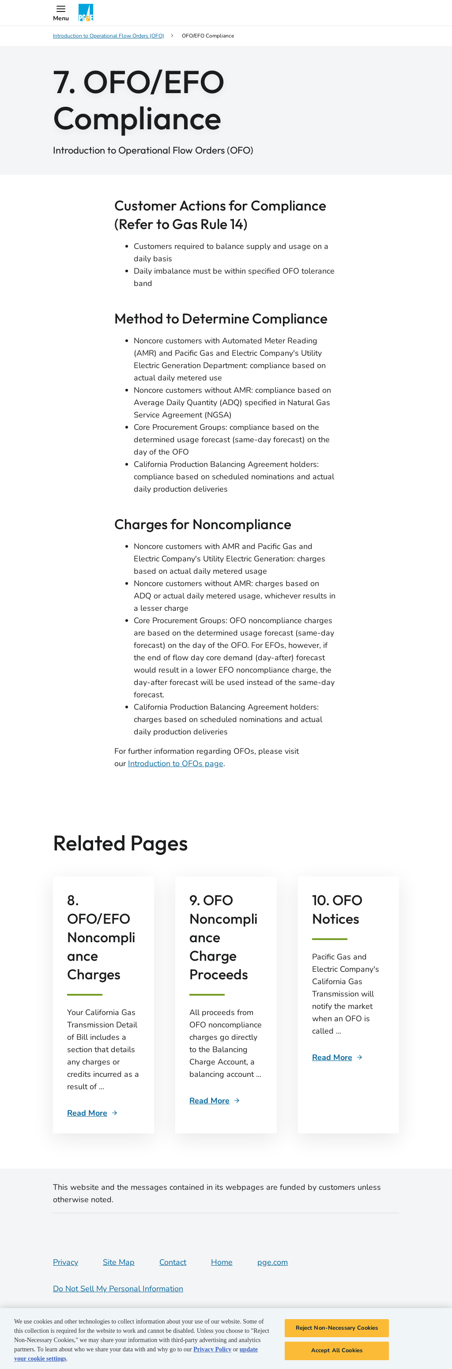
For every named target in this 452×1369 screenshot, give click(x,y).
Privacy (65, 1262)
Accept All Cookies (336, 1350)
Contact (172, 1262)
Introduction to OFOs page (175, 763)
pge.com (272, 1262)
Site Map (119, 1262)
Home (222, 1262)
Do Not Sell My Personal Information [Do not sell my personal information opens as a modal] (118, 1288)
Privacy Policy (212, 1349)
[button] (60, 13)
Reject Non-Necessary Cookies (337, 1328)
